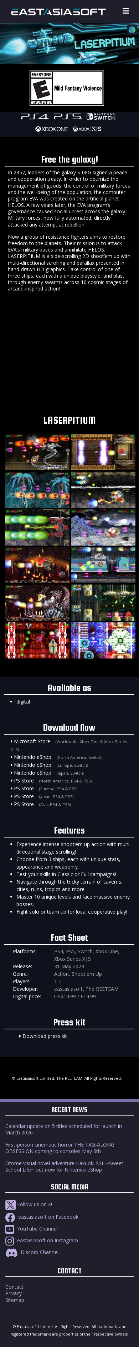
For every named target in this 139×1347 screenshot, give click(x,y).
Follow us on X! (28, 1204)
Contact (14, 1286)
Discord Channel (31, 1252)
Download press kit (44, 1036)
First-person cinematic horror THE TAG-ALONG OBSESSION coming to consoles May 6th (59, 1147)
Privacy (13, 1293)
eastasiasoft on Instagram (41, 1240)
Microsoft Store (32, 741)
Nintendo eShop (32, 757)
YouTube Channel (31, 1228)
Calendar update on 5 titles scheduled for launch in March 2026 (63, 1129)
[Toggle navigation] (126, 11)
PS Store (24, 780)
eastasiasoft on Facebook (41, 1216)
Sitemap (14, 1300)
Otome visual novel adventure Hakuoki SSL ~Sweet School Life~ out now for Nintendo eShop (64, 1166)
